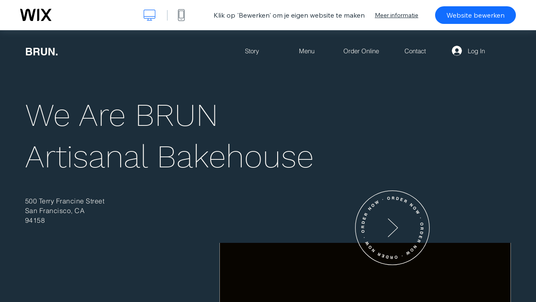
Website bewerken (475, 15)
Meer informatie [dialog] (396, 15)
